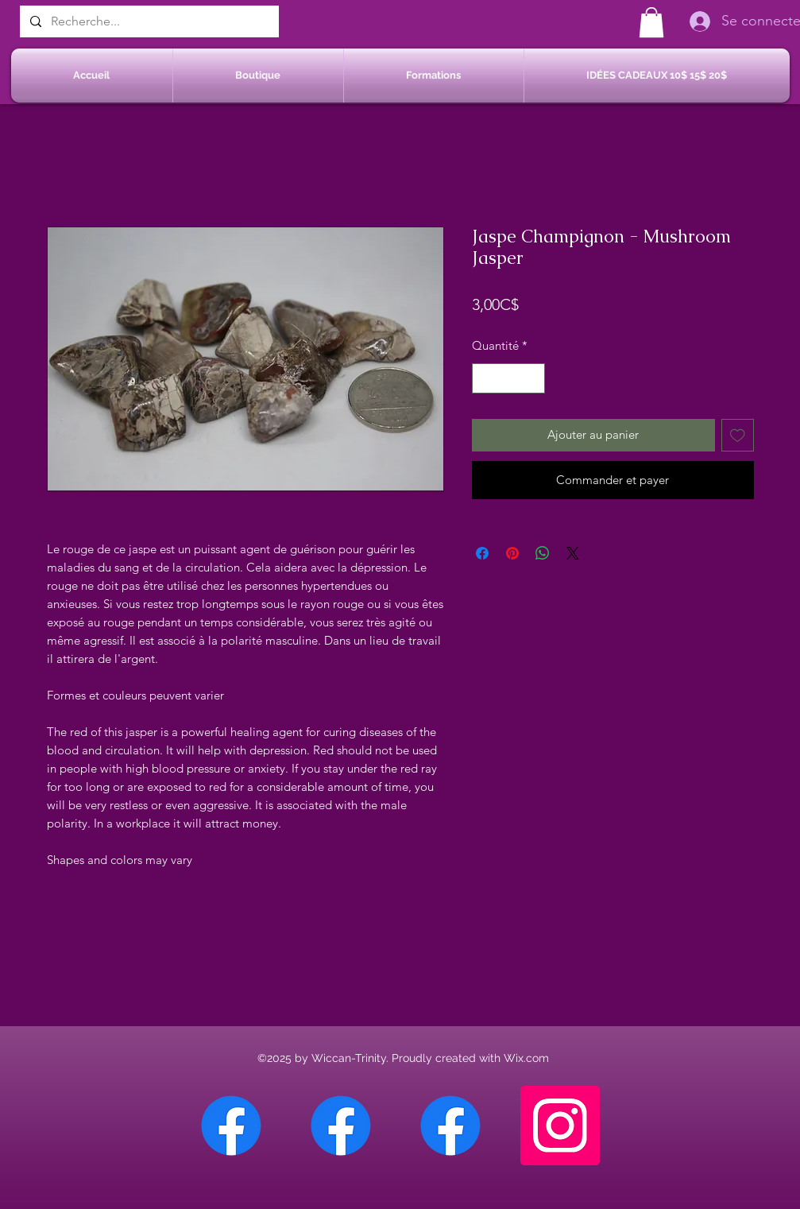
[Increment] (532, 378)
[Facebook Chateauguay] (231, 1125)
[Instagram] (560, 1125)
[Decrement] (485, 378)
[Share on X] (572, 553)
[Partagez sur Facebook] (482, 553)
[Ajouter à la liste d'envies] (737, 435)
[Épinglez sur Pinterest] (512, 553)
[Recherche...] (148, 21)
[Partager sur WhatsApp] (542, 553)
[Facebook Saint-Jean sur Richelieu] (450, 1125)
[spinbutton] (508, 378)
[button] (651, 22)
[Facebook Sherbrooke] (341, 1125)
